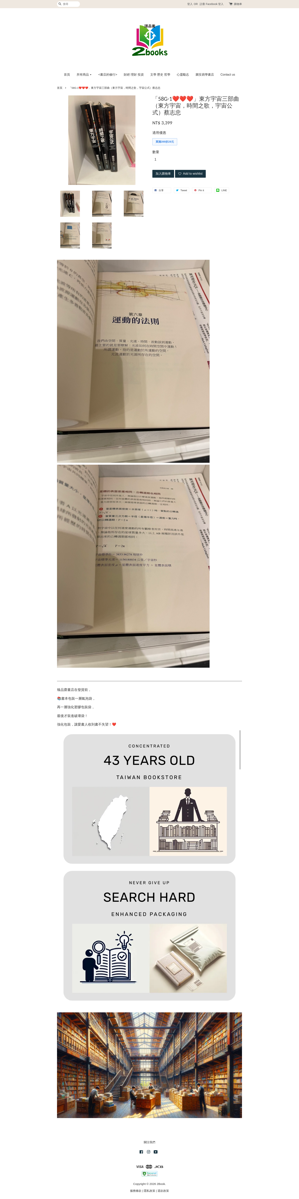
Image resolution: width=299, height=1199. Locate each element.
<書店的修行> (107, 74)
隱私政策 (149, 1190)
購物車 (238, 4)
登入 (190, 4)
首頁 (67, 74)
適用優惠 (159, 133)
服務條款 (135, 1190)
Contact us (227, 74)
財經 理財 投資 (134, 74)
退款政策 (163, 1190)
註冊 (202, 4)
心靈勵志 (183, 74)
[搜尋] (68, 4)
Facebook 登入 (214, 4)
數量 (155, 152)
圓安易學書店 (205, 74)
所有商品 (84, 74)
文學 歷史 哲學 (160, 74)
